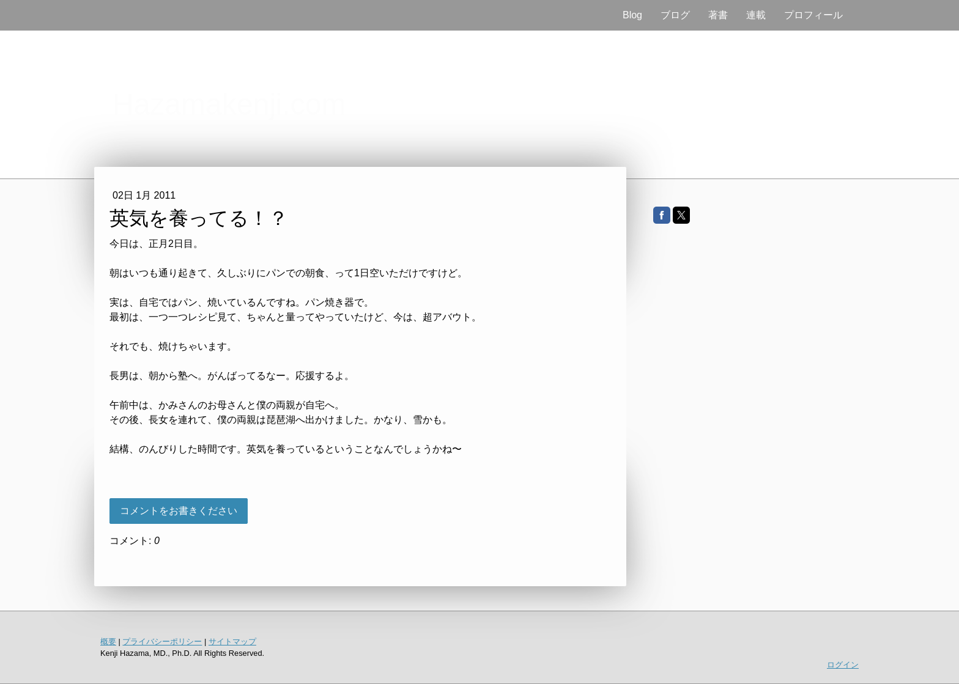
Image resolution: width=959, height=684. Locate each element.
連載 (756, 15)
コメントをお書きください (178, 511)
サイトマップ (232, 641)
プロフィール (813, 15)
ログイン (843, 664)
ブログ (675, 15)
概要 (108, 641)
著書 (718, 15)
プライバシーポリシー (162, 641)
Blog (632, 15)
